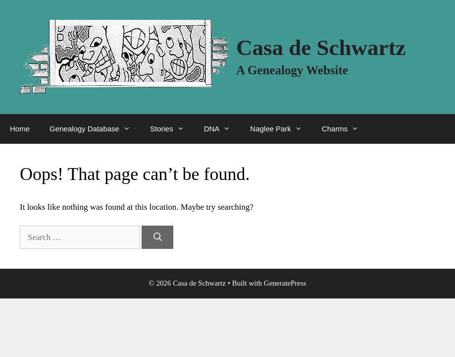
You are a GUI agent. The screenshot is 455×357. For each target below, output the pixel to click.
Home (20, 128)
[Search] (157, 237)
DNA (222, 129)
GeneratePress (285, 283)
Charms (345, 129)
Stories (172, 129)
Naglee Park (281, 129)
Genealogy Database (95, 129)
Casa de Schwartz (320, 47)
